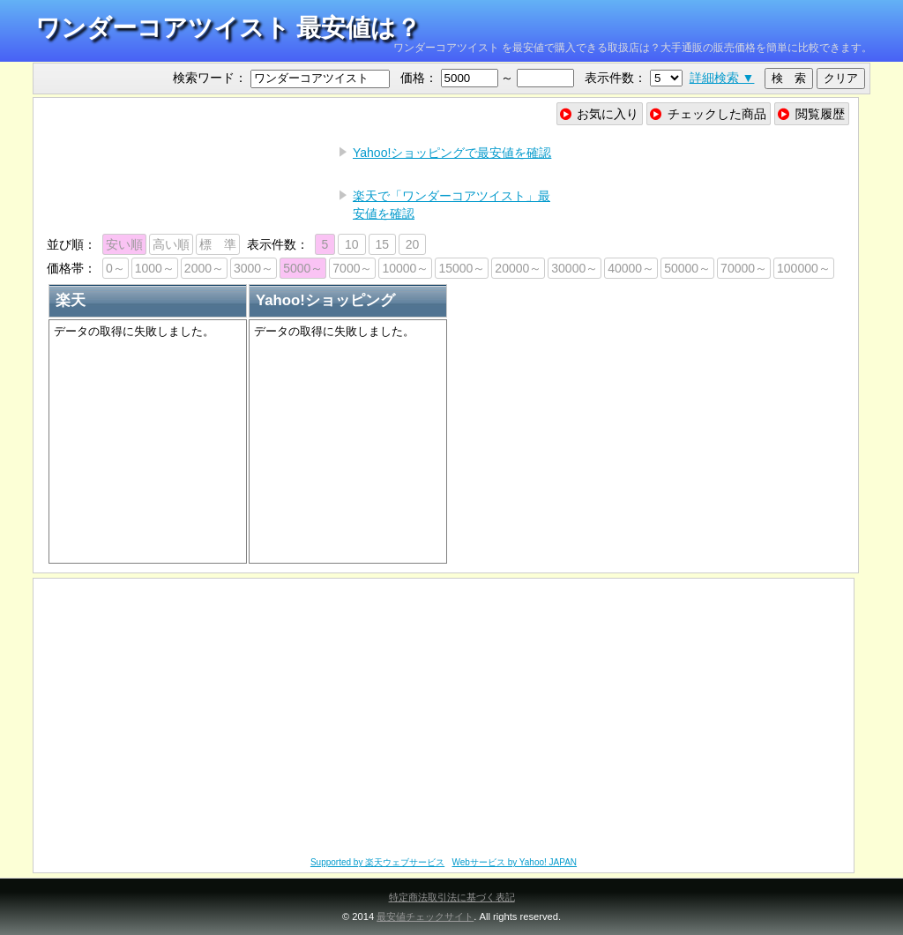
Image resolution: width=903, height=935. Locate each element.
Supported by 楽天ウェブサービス (377, 862)
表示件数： (615, 78)
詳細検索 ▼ (722, 78)
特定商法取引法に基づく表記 (452, 897)
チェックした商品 (707, 114)
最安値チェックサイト (425, 916)
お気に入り (599, 114)
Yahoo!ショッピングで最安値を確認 (452, 153)
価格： (418, 78)
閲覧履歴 (811, 114)
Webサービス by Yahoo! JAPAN (515, 862)
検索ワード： (210, 78)
